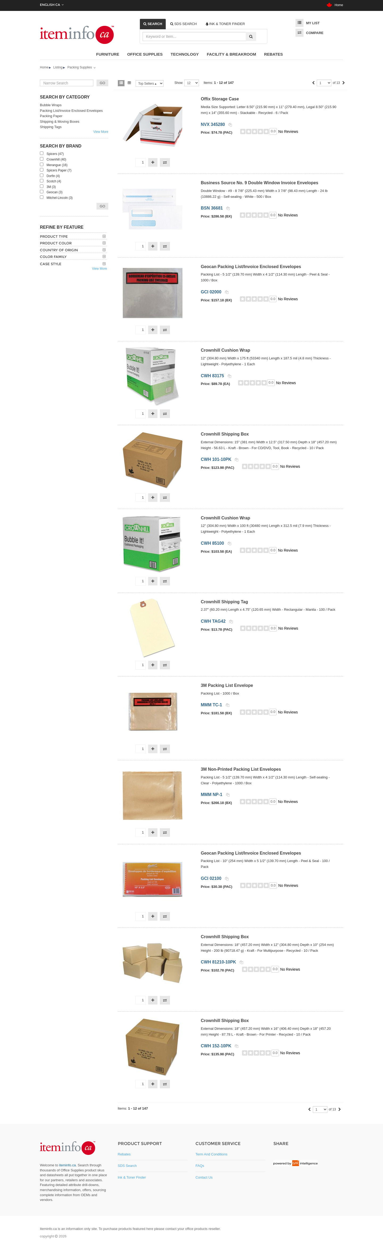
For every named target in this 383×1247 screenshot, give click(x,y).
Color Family (53, 257)
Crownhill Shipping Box (225, 434)
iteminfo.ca (67, 1165)
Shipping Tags (50, 127)
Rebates (273, 54)
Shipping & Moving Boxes (59, 122)
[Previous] (313, 83)
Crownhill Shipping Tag (224, 602)
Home (335, 5)
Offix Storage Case (220, 99)
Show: (178, 83)
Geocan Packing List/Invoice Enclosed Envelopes (251, 266)
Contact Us (204, 1177)
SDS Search (127, 1166)
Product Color (56, 243)
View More (100, 132)
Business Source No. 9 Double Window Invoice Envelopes (259, 183)
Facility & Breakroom (231, 54)
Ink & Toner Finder (132, 1177)
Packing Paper (51, 116)
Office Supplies (145, 54)
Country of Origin (59, 250)
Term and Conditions (211, 1154)
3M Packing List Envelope (227, 685)
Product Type (54, 236)
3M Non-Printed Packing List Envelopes (241, 769)
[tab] (153, 24)
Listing (58, 67)
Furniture (107, 54)
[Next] (344, 83)
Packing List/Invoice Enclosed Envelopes (71, 111)
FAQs (199, 1166)
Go (102, 206)
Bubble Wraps (50, 105)
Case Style (50, 264)
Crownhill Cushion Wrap (225, 350)
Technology (185, 54)
